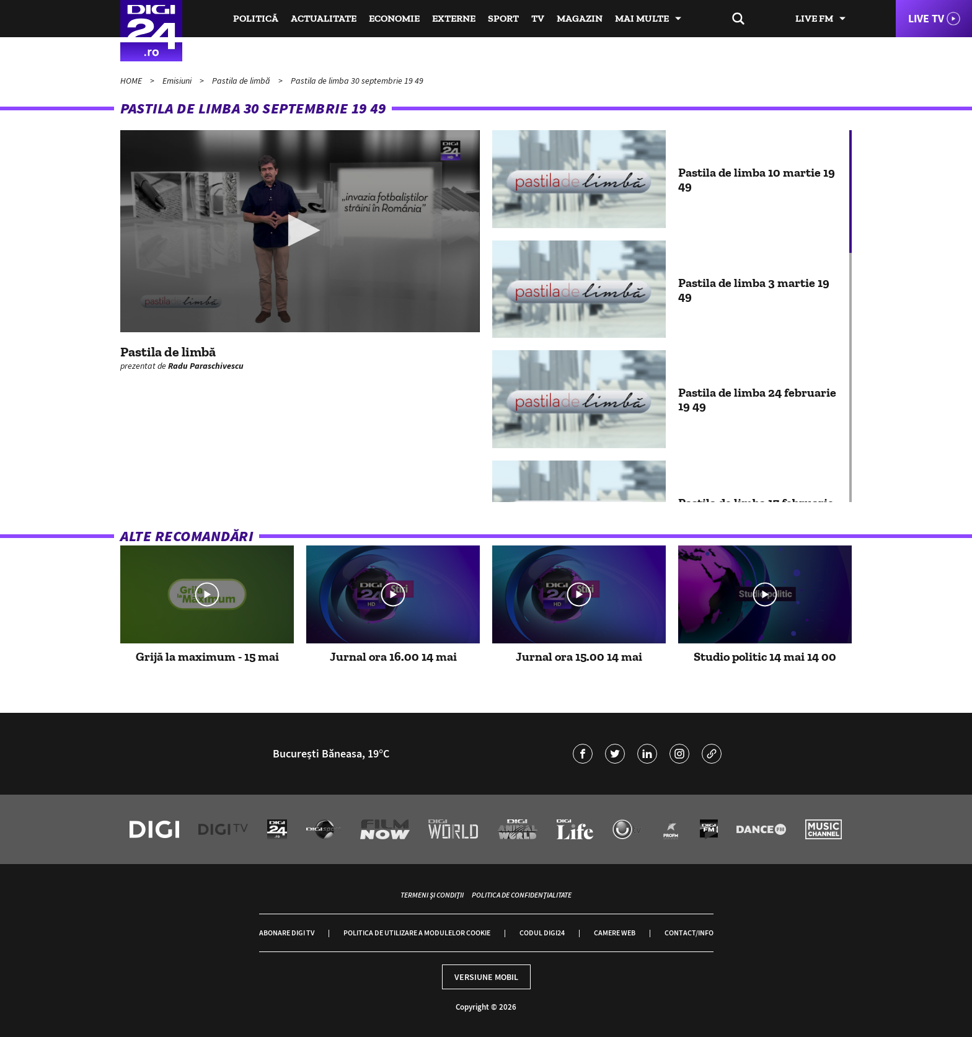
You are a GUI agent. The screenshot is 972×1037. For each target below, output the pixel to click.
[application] (300, 231)
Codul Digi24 (542, 932)
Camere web (614, 932)
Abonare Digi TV (286, 932)
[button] (300, 230)
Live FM (814, 18)
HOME (132, 80)
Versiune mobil (486, 976)
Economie (394, 18)
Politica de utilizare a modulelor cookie (416, 932)
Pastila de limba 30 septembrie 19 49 (357, 80)
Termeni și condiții (432, 894)
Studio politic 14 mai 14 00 (765, 656)
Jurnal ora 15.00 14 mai (579, 656)
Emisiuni (177, 80)
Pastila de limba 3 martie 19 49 (753, 289)
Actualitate (323, 18)
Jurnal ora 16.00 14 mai (393, 656)
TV (537, 18)
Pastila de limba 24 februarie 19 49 (757, 399)
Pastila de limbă (242, 80)
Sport (503, 18)
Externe (453, 18)
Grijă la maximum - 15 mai (207, 656)
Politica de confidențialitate (522, 894)
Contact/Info (689, 932)
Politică (255, 18)
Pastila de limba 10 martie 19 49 (756, 179)
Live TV (926, 18)
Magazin (580, 18)
